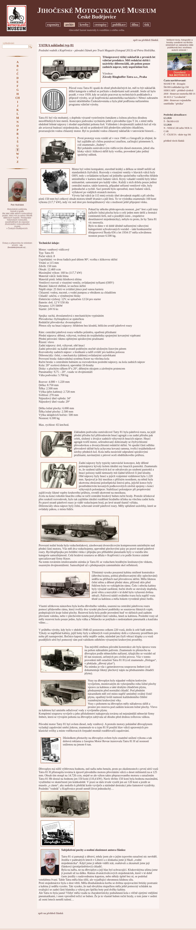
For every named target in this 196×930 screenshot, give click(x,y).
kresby (84, 24)
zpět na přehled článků (145, 40)
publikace (119, 24)
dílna (135, 24)
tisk (146, 24)
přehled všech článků (174, 141)
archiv (69, 24)
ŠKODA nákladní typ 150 (176, 87)
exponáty (53, 24)
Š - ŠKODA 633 (171, 121)
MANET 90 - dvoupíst (174, 84)
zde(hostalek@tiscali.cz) (16, 246)
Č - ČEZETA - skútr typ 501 (177, 134)
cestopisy (101, 24)
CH (17, 97)
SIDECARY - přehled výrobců (178, 90)
